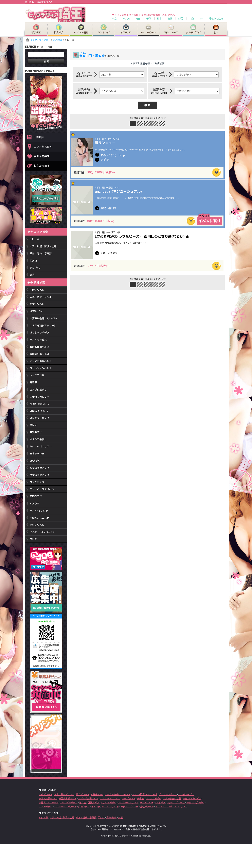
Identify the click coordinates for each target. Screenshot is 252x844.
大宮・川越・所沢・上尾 (43, 246)
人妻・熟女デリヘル (41, 297)
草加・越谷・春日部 (41, 253)
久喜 (32, 274)
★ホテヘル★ (37, 453)
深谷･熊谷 (35, 267)
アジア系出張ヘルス (41, 361)
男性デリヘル (37, 525)
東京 (114, 18)
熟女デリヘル (37, 304)
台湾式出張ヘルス (39, 346)
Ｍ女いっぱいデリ (39, 475)
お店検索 (57, 40)
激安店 (33, 425)
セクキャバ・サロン (41, 446)
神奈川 (126, 18)
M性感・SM (36, 311)
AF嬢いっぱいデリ (40, 404)
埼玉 (138, 18)
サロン (33, 539)
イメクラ (34, 503)
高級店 (33, 382)
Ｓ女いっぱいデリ (39, 468)
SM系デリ (35, 460)
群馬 (180, 18)
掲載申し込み (216, 18)
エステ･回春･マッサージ (43, 325)
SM (201, 18)
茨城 (169, 18)
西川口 (33, 260)
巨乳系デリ (36, 432)
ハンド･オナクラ (39, 510)
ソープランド (37, 375)
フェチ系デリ (37, 482)
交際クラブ (36, 496)
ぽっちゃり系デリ (39, 332)
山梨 (191, 18)
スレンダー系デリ (39, 418)
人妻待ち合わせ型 (39, 396)
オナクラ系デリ (38, 439)
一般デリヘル (37, 290)
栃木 (159, 18)
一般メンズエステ (39, 517)
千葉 (148, 18)
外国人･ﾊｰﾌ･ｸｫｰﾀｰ (39, 411)
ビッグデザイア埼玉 (40, 40)
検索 (147, 105)
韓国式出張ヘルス (39, 354)
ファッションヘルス (41, 368)
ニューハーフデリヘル (42, 489)
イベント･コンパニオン (42, 532)
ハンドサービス (38, 339)
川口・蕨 (34, 239)
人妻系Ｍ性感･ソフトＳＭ (44, 318)
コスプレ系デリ (38, 389)
